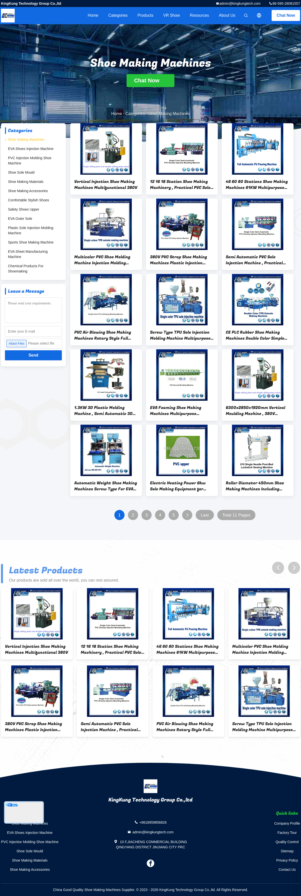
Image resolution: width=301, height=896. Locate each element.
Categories (118, 15)
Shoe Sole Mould (21, 172)
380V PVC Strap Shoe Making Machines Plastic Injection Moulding (178, 260)
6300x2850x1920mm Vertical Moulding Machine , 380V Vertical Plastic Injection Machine (255, 411)
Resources (199, 15)
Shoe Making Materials (25, 182)
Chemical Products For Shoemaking (25, 268)
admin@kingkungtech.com (239, 3)
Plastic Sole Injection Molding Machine (30, 230)
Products (145, 15)
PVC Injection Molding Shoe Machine (29, 160)
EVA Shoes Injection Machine (31, 149)
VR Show (171, 15)
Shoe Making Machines (26, 139)
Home (93, 15)
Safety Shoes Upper (23, 209)
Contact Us (287, 870)
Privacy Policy (287, 860)
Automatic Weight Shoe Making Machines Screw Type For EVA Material (105, 486)
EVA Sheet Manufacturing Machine (28, 254)
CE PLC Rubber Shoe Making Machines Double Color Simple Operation (255, 335)
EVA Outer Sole (20, 219)
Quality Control (287, 842)
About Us (227, 15)
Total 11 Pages (236, 515)
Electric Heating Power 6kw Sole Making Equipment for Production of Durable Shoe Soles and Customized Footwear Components (178, 486)
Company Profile (287, 823)
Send (33, 355)
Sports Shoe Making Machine (31, 242)
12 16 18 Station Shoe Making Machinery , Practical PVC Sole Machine (180, 185)
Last (205, 515)
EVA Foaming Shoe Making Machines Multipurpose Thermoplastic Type (175, 411)
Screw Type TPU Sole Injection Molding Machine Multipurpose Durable (180, 335)
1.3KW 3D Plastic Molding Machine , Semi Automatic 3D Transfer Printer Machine (103, 411)
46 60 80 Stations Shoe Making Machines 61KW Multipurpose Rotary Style (257, 185)
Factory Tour (287, 833)
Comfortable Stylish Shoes (28, 200)
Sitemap (287, 851)
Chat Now (286, 15)
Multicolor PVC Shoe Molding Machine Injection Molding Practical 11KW (102, 260)
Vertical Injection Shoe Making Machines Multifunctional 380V (105, 185)
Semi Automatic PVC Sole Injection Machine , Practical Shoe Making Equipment (254, 260)
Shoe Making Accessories (28, 191)
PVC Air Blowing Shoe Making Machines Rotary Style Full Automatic (102, 335)
